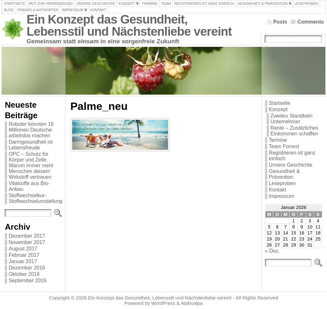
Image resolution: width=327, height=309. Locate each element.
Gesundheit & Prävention (284, 174)
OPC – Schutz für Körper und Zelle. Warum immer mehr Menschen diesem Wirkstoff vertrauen (31, 165)
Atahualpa (191, 303)
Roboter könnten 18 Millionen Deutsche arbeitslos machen (31, 129)
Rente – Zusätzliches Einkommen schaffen (294, 130)
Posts (280, 22)
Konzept (278, 109)
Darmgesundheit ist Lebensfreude (31, 144)
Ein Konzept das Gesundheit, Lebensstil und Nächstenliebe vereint (129, 25)
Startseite (280, 103)
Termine (278, 140)
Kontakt (277, 189)
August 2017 (23, 248)
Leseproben (282, 183)
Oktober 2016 (24, 274)
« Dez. (272, 251)
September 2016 (27, 280)
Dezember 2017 (27, 236)
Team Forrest (284, 146)
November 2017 (27, 242)
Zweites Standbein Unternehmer (291, 118)
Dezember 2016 (27, 267)
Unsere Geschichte (290, 165)
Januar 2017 (23, 261)
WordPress (163, 303)
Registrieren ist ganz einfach (292, 155)
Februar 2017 (24, 255)
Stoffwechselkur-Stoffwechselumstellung (35, 198)
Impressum (281, 196)
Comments (310, 22)
